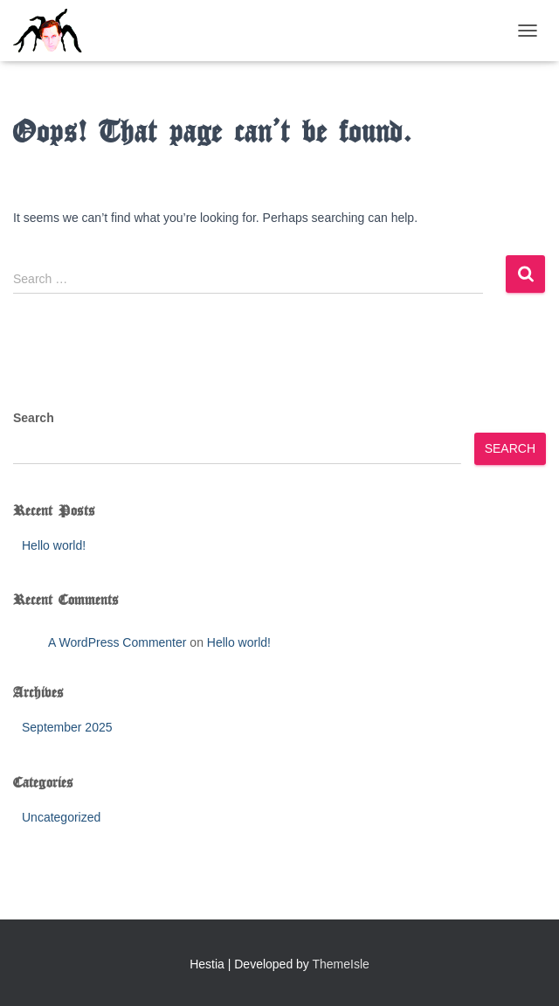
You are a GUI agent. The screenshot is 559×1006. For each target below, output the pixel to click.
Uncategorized (61, 817)
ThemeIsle (341, 964)
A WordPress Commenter (117, 642)
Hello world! (54, 545)
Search (33, 418)
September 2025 (67, 727)
